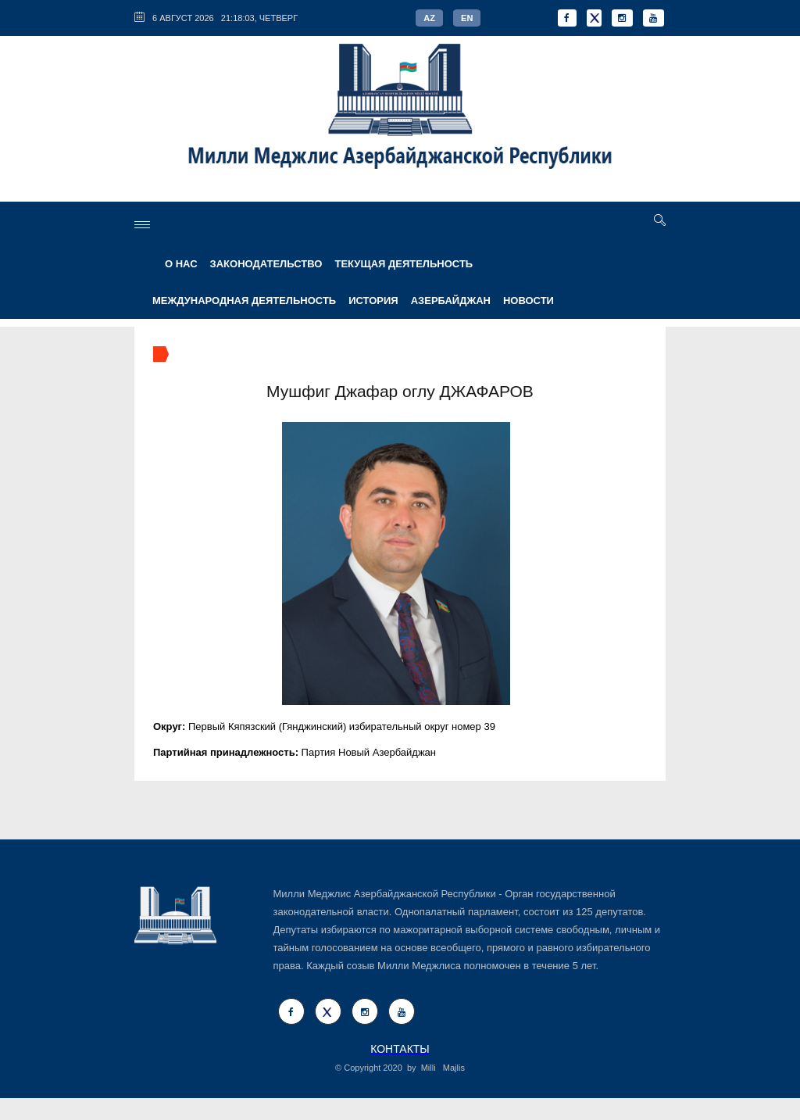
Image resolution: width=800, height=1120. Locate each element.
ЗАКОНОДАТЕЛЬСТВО (266, 264)
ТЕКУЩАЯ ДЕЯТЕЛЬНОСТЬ (403, 264)
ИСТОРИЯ (373, 300)
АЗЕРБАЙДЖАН (451, 300)
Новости (528, 300)
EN (467, 18)
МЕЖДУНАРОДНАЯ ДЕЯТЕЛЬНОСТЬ (244, 300)
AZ (429, 18)
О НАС (181, 264)
